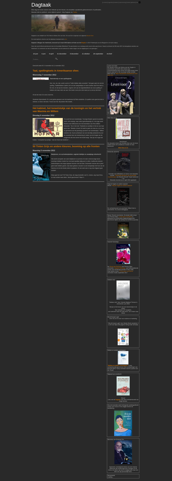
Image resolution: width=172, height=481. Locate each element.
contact (105, 2)
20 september (98, 54)
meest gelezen (131, 2)
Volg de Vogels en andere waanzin (122, 185)
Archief (109, 54)
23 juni (35, 54)
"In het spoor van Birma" (126, 271)
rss (137, 2)
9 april (51, 54)
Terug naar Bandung (116, 266)
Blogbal (83, 42)
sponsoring (122, 2)
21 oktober (86, 54)
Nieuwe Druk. (90, 35)
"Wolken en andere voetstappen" (118, 365)
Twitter (75, 12)
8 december (74, 54)
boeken (116, 2)
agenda (110, 2)
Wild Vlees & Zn (123, 148)
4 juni (43, 54)
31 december (61, 54)
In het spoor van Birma (125, 217)
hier (66, 39)
